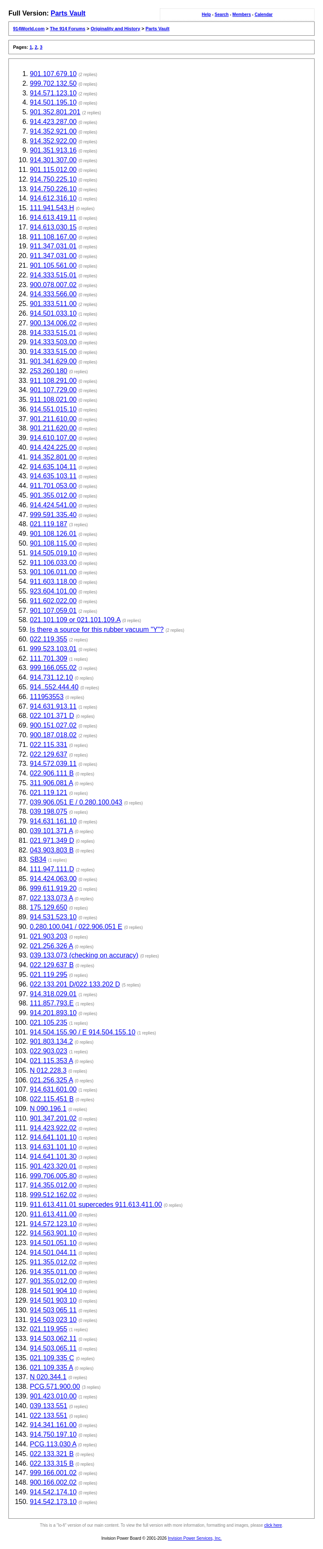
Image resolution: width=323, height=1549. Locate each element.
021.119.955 (48, 1329)
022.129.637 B (52, 964)
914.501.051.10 (53, 1242)
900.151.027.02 (53, 725)
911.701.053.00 (53, 485)
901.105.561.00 (53, 265)
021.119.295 (48, 974)
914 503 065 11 (53, 1310)
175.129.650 (48, 907)
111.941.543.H (52, 207)
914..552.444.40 (54, 687)
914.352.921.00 (53, 131)
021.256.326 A (51, 946)
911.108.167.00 (53, 236)
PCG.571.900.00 (55, 1386)
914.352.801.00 (53, 457)
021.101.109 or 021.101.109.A (75, 619)
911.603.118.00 (53, 581)
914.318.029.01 (53, 993)
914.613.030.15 (53, 227)
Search (221, 14)
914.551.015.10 (53, 409)
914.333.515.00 (53, 351)
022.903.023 (48, 1051)
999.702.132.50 (53, 83)
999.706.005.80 (53, 1176)
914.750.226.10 (53, 189)
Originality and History (115, 28)
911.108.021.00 (53, 399)
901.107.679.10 (53, 73)
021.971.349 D (52, 840)
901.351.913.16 (53, 150)
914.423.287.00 (53, 121)
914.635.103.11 (53, 476)
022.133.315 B (52, 1463)
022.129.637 (48, 754)
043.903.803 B (52, 850)
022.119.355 (48, 639)
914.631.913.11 (53, 706)
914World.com (29, 28)
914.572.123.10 (53, 1223)
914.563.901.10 (53, 1233)
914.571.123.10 (53, 93)
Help (206, 14)
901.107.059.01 (53, 610)
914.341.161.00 (53, 1424)
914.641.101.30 (53, 1156)
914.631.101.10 (53, 1147)
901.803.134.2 (51, 1041)
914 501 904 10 (53, 1290)
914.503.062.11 (53, 1338)
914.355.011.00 (53, 1271)
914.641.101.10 (53, 1137)
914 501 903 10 (53, 1300)
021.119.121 (48, 792)
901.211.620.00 (53, 428)
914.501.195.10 (53, 102)
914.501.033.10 (53, 313)
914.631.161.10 (53, 821)
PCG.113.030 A (53, 1444)
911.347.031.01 (53, 246)
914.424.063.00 (53, 878)
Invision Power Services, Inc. (195, 1538)
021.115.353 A (51, 1060)
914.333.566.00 (53, 294)
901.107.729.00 (53, 389)
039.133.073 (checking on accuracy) (84, 955)
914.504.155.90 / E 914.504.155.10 (82, 1032)
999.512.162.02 (53, 1194)
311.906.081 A (51, 782)
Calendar (263, 14)
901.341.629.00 (53, 361)
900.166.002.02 (53, 1482)
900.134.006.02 (53, 323)
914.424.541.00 (53, 505)
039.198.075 (48, 811)
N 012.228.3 (48, 1070)
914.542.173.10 (53, 1501)
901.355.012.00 (53, 495)
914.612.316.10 (53, 198)
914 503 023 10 (53, 1319)
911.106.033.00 (53, 562)
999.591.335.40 (53, 514)
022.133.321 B (52, 1453)
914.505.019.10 (53, 553)
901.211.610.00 (53, 418)
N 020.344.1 (48, 1376)
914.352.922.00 (53, 141)
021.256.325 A (51, 1080)
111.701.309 (48, 658)
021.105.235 (48, 1022)
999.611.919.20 (53, 888)
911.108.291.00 (53, 380)
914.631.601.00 (53, 1089)
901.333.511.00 (53, 303)
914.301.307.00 (53, 160)
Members (242, 14)
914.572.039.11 (53, 763)
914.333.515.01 (53, 275)
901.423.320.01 (53, 1166)
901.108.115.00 (53, 543)
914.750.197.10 (53, 1434)
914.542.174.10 (53, 1492)
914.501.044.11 (53, 1252)
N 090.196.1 (48, 1108)
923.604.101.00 (53, 591)
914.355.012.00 (53, 1185)
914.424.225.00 (53, 447)
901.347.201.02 (53, 1118)
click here (273, 1525)
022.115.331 (48, 744)
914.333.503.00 (53, 342)
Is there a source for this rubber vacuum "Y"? (97, 629)
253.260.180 (48, 371)
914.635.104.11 (53, 466)
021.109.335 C (52, 1358)
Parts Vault (67, 13)
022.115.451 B (52, 1099)
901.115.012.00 (53, 169)
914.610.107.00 (53, 437)
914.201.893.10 (53, 1012)
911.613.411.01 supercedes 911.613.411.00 (96, 1204)
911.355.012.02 (53, 1262)
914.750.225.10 (53, 179)
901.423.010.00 (53, 1396)
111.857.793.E (52, 1003)
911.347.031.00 (53, 255)
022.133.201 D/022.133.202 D (75, 984)
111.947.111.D (52, 869)
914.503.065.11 (53, 1348)
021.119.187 (48, 524)
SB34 (38, 859)
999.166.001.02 (53, 1472)
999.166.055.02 (53, 667)
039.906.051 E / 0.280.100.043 (76, 802)
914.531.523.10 (53, 917)
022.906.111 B (52, 773)
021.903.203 (48, 936)
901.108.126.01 (53, 533)
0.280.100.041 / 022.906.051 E (76, 926)
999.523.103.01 (53, 648)
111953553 (47, 696)
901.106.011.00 (53, 571)
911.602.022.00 (53, 600)
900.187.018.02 (53, 735)
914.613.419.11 (53, 217)
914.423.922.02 (53, 1128)
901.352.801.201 (55, 112)
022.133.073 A (51, 898)
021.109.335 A (51, 1367)
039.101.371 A (51, 830)
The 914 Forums (67, 28)
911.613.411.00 (53, 1214)
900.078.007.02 (53, 284)
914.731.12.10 (51, 677)
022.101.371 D (52, 715)
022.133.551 (48, 1415)
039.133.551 (48, 1405)
